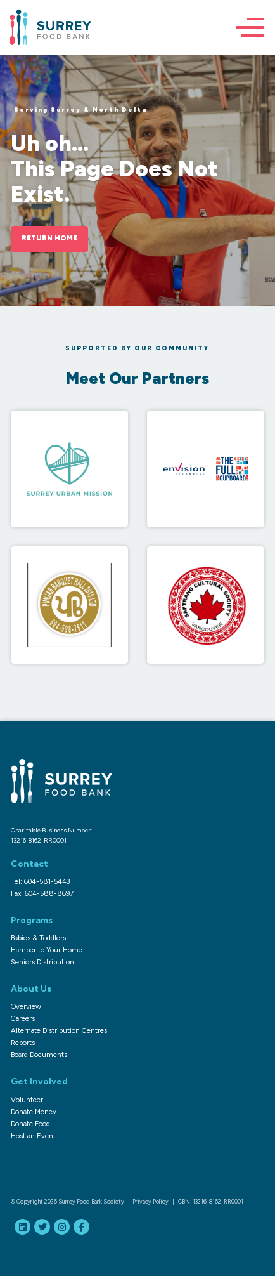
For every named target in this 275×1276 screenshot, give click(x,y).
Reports (23, 1042)
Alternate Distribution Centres (59, 1030)
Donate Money (33, 1111)
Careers (23, 1018)
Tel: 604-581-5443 (40, 881)
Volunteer (27, 1099)
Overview (26, 1006)
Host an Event (33, 1135)
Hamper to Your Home (46, 949)
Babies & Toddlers (38, 937)
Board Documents (39, 1054)
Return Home (49, 237)
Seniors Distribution (42, 961)
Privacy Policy (150, 1201)
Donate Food (30, 1123)
